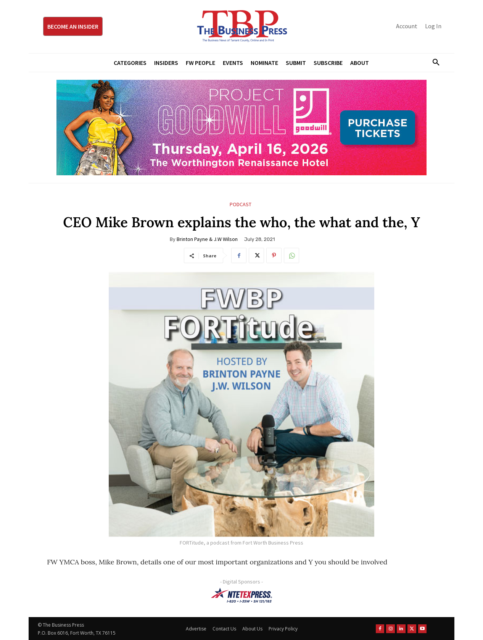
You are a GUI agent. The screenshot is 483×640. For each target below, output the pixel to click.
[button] (433, 62)
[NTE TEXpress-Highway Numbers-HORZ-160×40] (241, 595)
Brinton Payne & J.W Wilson (207, 239)
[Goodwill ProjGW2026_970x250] (241, 127)
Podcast (240, 204)
